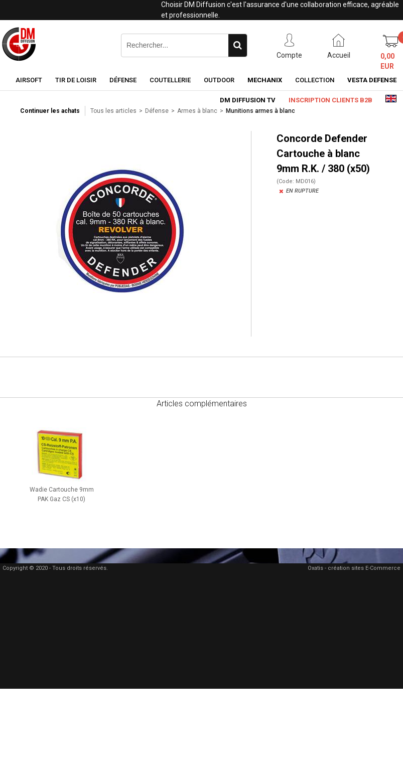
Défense (123, 80)
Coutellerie (170, 80)
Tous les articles (113, 110)
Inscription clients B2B (330, 100)
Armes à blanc (197, 110)
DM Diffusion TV (248, 100)
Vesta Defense (371, 80)
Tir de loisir (75, 80)
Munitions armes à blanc (260, 110)
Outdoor (219, 80)
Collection (314, 80)
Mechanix (264, 80)
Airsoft (29, 80)
